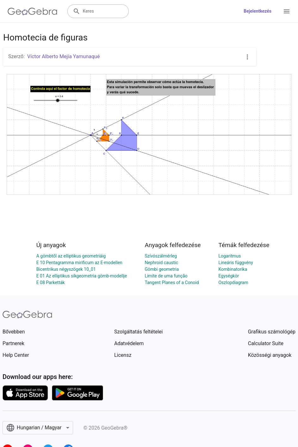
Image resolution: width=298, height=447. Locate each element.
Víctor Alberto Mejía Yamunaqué (63, 56)
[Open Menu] (286, 11)
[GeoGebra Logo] (32, 11)
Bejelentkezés (257, 11)
